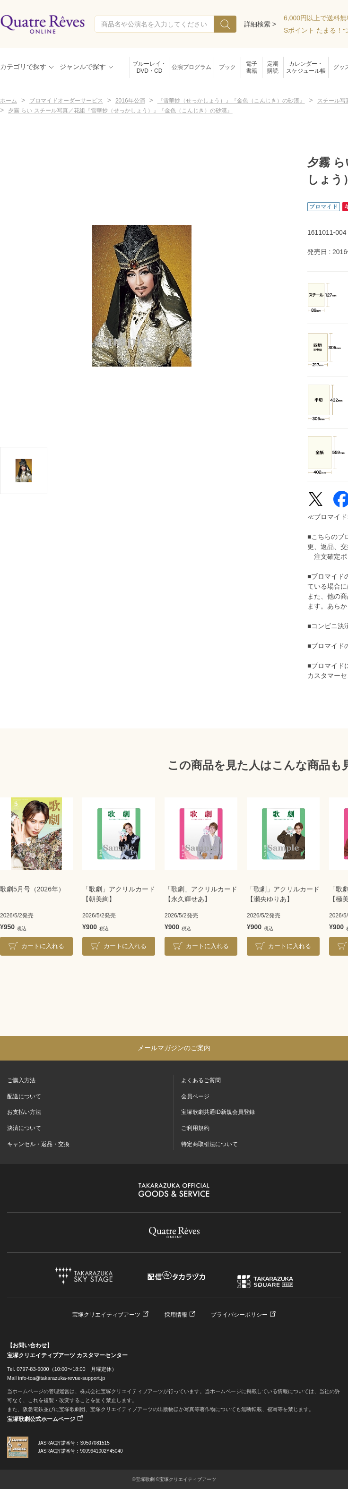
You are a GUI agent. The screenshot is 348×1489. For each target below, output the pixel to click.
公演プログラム (191, 67)
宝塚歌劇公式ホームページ (41, 1419)
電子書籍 (251, 67)
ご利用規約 (195, 1128)
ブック (227, 67)
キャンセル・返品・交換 (38, 1144)
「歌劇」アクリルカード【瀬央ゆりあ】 (283, 894)
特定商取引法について (209, 1144)
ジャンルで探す (83, 66)
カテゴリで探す (23, 66)
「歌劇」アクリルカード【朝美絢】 (118, 894)
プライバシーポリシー (239, 1314)
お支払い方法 (24, 1112)
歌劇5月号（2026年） (32, 889)
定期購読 (272, 67)
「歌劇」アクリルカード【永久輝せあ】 (201, 894)
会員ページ (195, 1096)
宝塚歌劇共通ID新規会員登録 (218, 1112)
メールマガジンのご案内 (174, 1048)
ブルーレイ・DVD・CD (149, 67)
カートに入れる (42, 946)
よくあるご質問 (201, 1080)
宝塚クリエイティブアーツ (106, 1314)
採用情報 (176, 1314)
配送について (24, 1096)
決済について (24, 1128)
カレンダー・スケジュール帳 (306, 67)
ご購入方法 (21, 1080)
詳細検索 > (260, 24)
